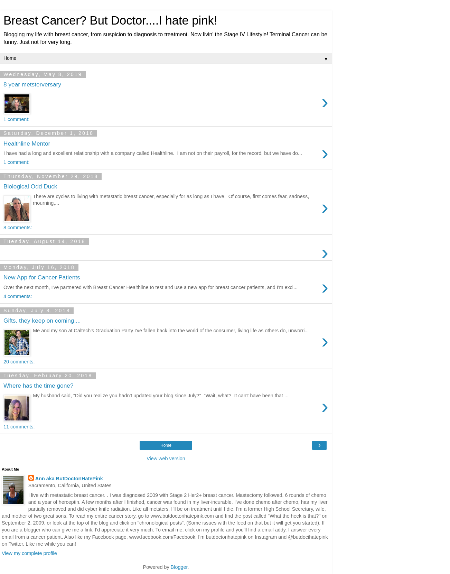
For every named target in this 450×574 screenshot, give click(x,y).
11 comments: (19, 426)
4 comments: (17, 296)
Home (165, 445)
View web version (166, 458)
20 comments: (19, 361)
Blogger (179, 567)
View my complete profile (29, 553)
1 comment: (16, 119)
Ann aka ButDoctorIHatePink (69, 478)
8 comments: (17, 227)
